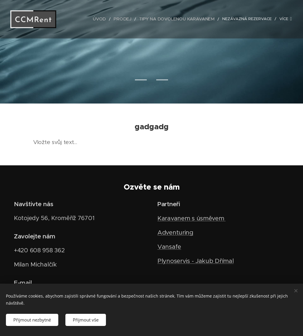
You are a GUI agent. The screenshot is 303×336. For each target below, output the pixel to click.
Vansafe (169, 247)
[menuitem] (104, 19)
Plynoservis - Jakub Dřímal (195, 261)
